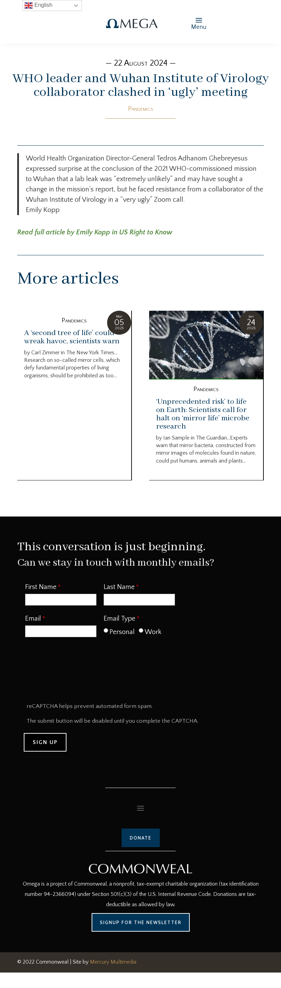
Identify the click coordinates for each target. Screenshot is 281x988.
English (38, 5)
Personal (122, 632)
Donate (141, 838)
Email (33, 618)
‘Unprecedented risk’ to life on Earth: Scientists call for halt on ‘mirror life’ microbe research (202, 414)
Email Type (119, 618)
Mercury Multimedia (113, 962)
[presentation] (76, 672)
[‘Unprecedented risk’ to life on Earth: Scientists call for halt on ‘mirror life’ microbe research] (206, 345)
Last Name (119, 587)
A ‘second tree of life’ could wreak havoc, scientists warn (71, 337)
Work (153, 632)
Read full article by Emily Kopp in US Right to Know (94, 232)
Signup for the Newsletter (140, 922)
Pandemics (140, 109)
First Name (40, 587)
